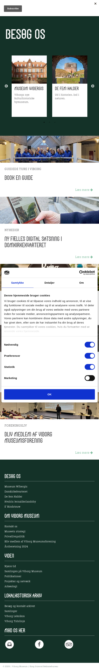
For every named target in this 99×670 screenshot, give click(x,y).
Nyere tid (10, 566)
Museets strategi (14, 531)
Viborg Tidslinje (14, 621)
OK (50, 394)
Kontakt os (10, 526)
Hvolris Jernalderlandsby (20, 502)
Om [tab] (81, 282)
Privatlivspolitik (14, 536)
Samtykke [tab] (17, 282)
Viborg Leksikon (14, 616)
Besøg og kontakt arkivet (19, 606)
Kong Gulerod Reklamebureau (44, 666)
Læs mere (84, 190)
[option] (29, 86)
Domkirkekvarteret (15, 491)
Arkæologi (10, 586)
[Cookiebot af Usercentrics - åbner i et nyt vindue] (79, 272)
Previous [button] (6, 86)
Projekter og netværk (17, 581)
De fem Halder (13, 496)
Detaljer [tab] (49, 282)
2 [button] (49, 122)
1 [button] (44, 122)
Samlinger (10, 611)
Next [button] (93, 86)
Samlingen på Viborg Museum (23, 571)
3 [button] (55, 122)
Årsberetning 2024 (16, 546)
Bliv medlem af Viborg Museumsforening (30, 541)
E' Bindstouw (12, 507)
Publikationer (12, 576)
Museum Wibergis (15, 486)
